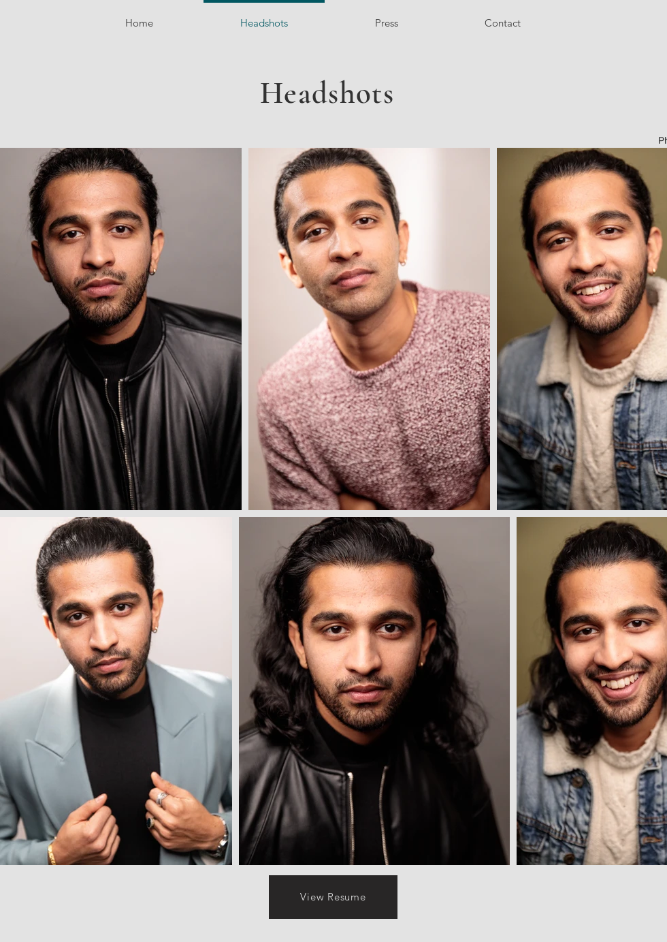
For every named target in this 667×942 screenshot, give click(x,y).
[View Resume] (333, 897)
